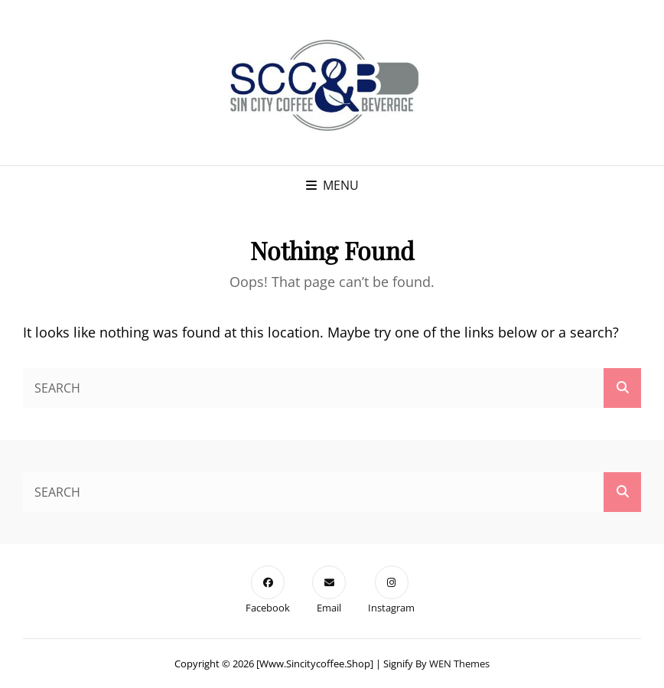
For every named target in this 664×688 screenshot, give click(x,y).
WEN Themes (459, 663)
